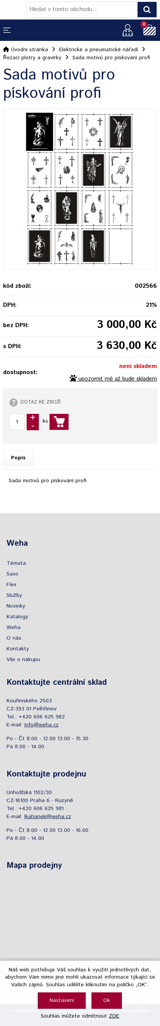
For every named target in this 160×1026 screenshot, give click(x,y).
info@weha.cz (41, 725)
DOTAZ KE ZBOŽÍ (41, 402)
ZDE (114, 1016)
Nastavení (62, 1000)
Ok (106, 1000)
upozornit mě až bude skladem (117, 379)
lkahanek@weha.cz (47, 816)
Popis (18, 458)
